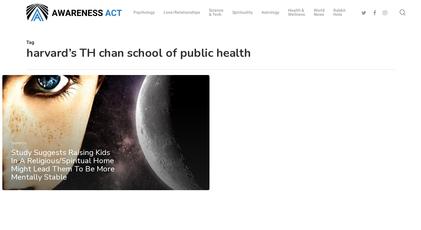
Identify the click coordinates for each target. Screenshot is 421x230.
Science (19, 150)
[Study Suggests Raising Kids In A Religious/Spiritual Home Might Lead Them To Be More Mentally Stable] (105, 140)
